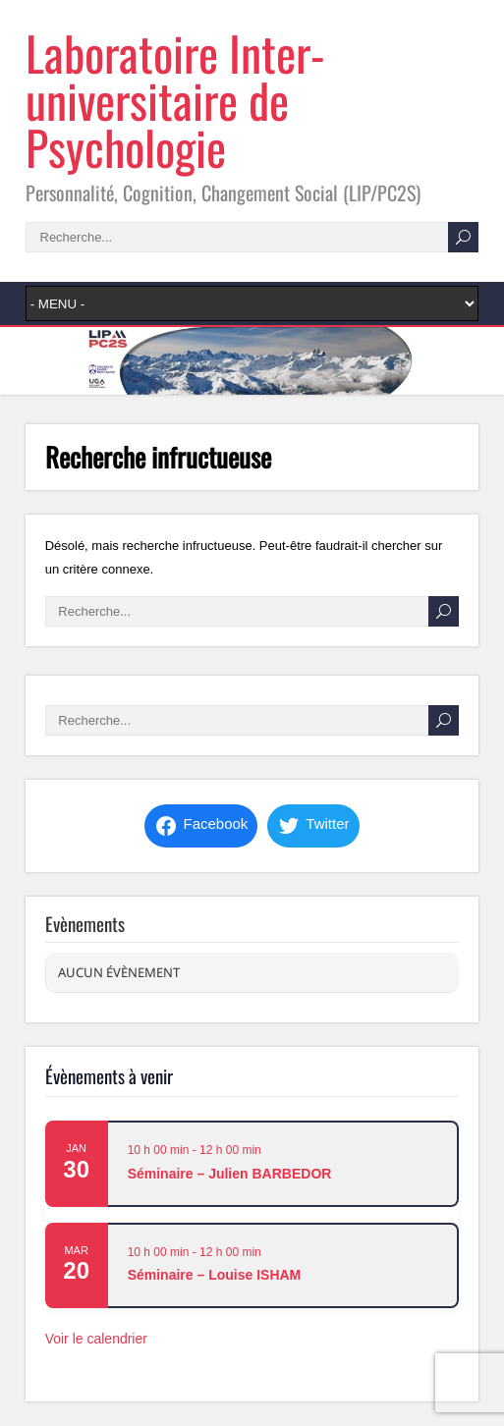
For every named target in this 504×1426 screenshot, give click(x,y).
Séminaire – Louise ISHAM (215, 1275)
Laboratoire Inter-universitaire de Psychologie (175, 100)
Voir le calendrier (96, 1338)
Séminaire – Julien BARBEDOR (230, 1173)
